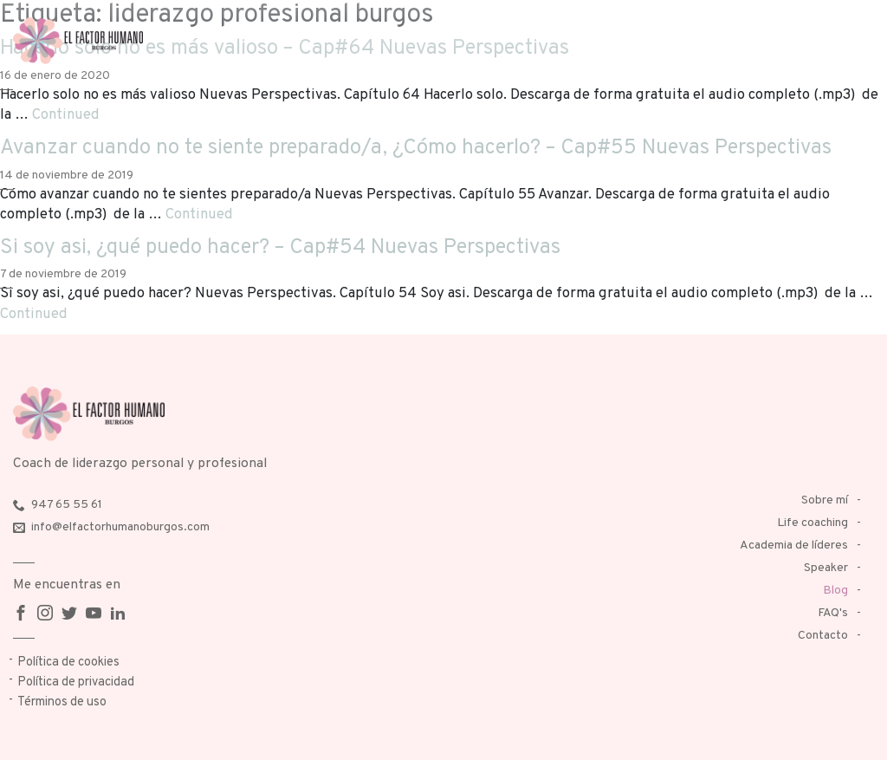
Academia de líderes (794, 545)
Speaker (826, 568)
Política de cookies (68, 662)
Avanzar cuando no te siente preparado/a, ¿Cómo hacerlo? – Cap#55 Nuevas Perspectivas (416, 148)
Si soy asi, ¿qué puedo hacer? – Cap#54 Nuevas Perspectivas (280, 248)
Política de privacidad (75, 682)
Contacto (823, 635)
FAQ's (833, 613)
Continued (66, 115)
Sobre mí (824, 500)
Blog (835, 590)
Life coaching (812, 523)
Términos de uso (62, 702)
